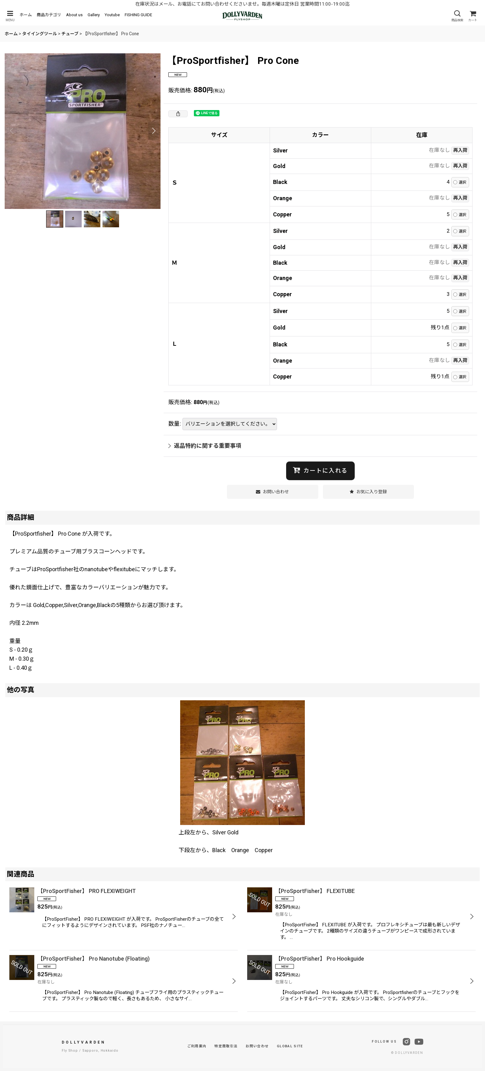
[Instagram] (406, 1041)
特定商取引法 (226, 1046)
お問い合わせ (257, 1046)
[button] (10, 16)
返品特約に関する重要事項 (204, 445)
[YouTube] (419, 1041)
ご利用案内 (197, 1046)
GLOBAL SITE (290, 1046)
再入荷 (460, 150)
